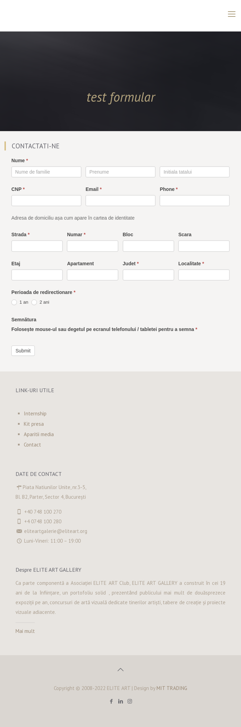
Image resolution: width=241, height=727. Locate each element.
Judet (131, 263)
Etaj (15, 263)
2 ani (40, 302)
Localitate (191, 263)
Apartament (80, 263)
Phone (169, 189)
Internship (35, 413)
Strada (20, 234)
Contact (32, 444)
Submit (23, 350)
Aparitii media (39, 434)
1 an (19, 302)
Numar (76, 234)
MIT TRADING (172, 688)
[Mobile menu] (232, 14)
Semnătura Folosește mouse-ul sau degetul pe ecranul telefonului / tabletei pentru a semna (104, 324)
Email (94, 189)
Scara (184, 234)
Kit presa (34, 424)
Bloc (128, 234)
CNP (18, 189)
